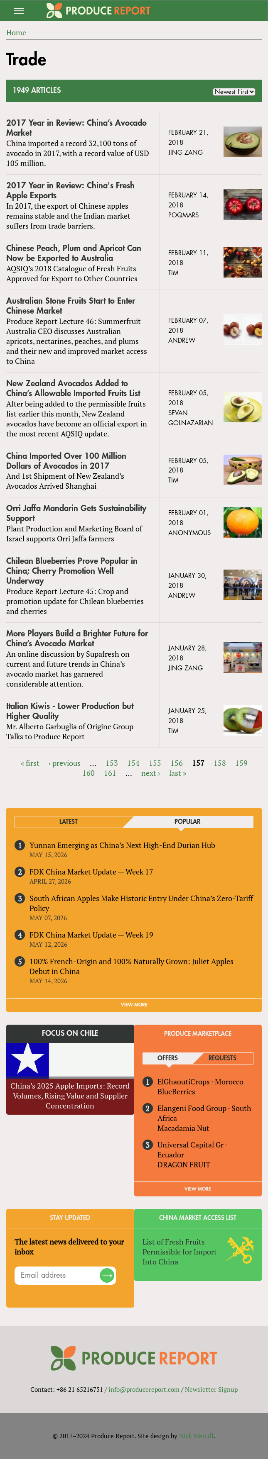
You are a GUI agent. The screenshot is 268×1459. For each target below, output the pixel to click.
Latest (68, 822)
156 (176, 763)
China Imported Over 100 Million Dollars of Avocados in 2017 (66, 461)
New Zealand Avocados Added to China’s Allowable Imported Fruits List (73, 388)
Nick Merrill (196, 1436)
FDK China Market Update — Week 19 (91, 935)
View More (197, 1188)
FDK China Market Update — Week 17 (91, 872)
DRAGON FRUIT (183, 1164)
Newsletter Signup (211, 1389)
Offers (167, 1058)
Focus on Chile (70, 1033)
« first (30, 763)
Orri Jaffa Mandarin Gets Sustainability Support (76, 513)
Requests (222, 1058)
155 (155, 763)
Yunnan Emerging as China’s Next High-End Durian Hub (122, 845)
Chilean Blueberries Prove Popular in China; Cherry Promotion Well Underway (72, 571)
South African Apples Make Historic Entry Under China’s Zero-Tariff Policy (141, 903)
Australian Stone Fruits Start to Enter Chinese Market (70, 306)
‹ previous (65, 763)
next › (150, 773)
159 (241, 763)
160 (88, 773)
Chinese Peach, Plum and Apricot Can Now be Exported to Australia (73, 253)
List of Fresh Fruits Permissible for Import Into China (180, 1252)
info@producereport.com (143, 1389)
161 (110, 773)
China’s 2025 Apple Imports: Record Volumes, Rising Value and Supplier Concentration (70, 1096)
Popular (187, 822)
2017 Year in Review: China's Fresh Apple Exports (70, 190)
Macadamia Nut (183, 1128)
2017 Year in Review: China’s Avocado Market (76, 128)
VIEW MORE (134, 1004)
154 (133, 763)
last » (177, 773)
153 (112, 763)
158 (220, 763)
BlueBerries (176, 1091)
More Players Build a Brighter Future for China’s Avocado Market (77, 638)
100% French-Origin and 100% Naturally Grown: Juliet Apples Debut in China (132, 966)
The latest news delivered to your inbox (69, 1247)
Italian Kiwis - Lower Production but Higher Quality (69, 711)
